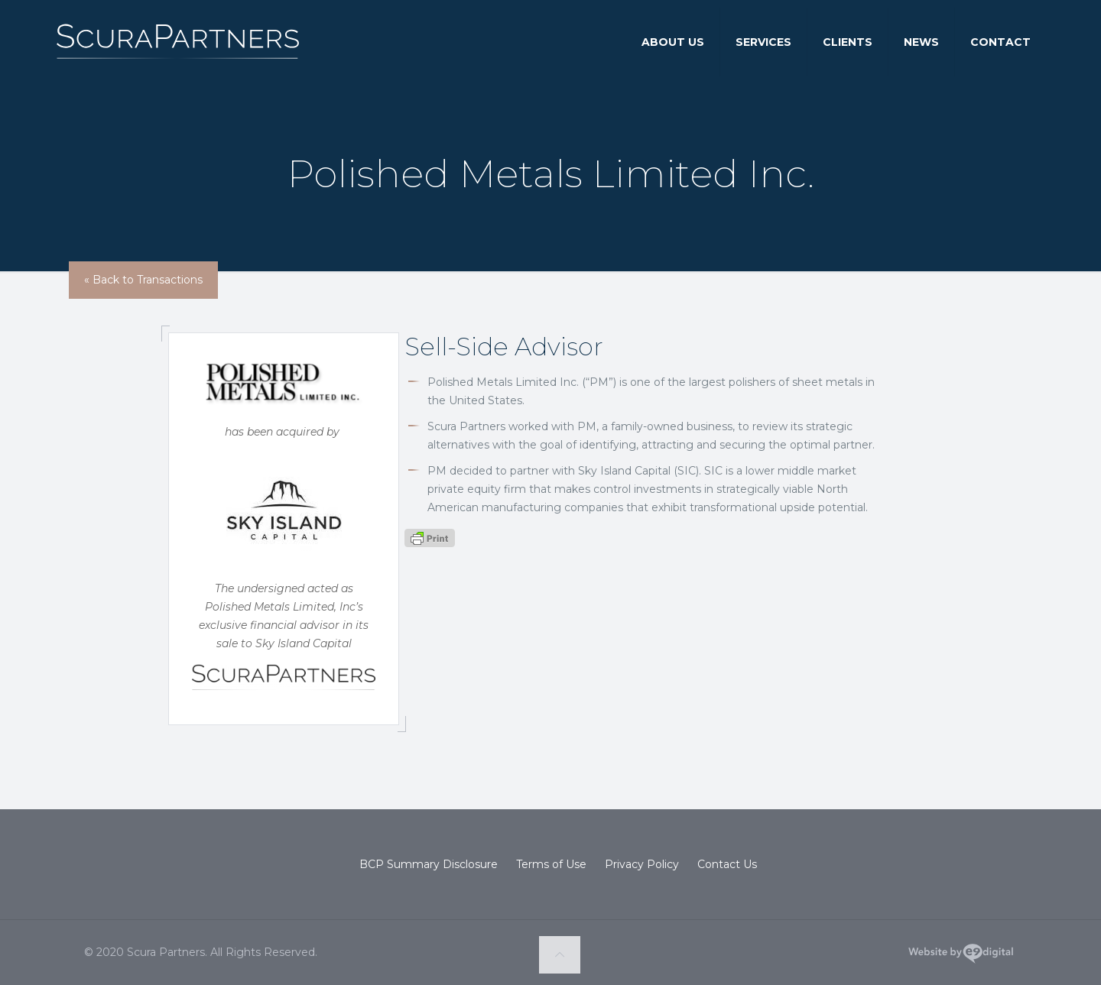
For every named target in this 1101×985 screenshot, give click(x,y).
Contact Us (727, 864)
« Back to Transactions (143, 280)
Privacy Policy (642, 864)
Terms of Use (551, 864)
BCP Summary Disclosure (428, 864)
